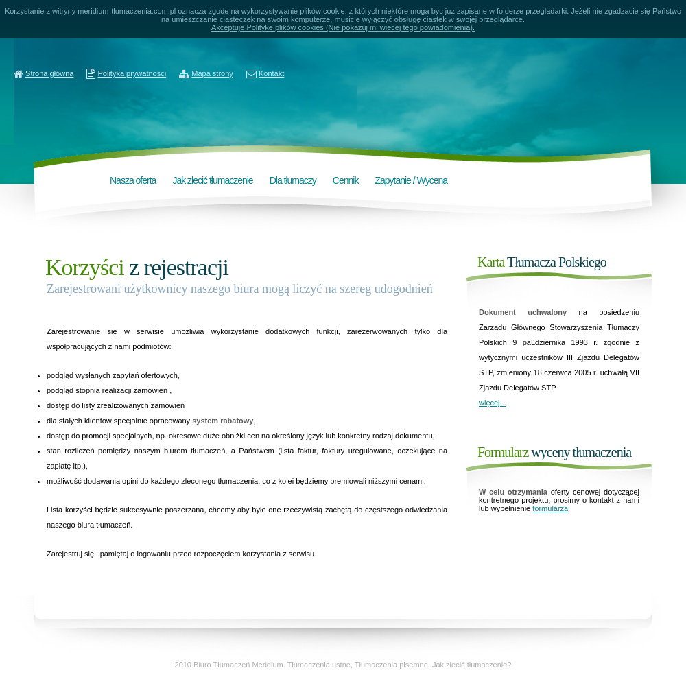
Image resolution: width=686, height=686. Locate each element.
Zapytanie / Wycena (411, 180)
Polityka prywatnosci (132, 73)
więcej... (492, 403)
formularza (550, 508)
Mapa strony (212, 73)
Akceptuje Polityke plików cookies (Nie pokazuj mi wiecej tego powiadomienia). (343, 27)
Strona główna (49, 73)
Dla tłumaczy (293, 180)
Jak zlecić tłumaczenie (212, 180)
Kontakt (271, 73)
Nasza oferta (133, 180)
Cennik (346, 180)
